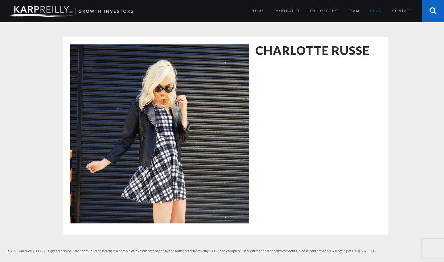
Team (354, 10)
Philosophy (323, 10)
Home (258, 10)
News (376, 10)
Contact (402, 10)
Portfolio (287, 10)
